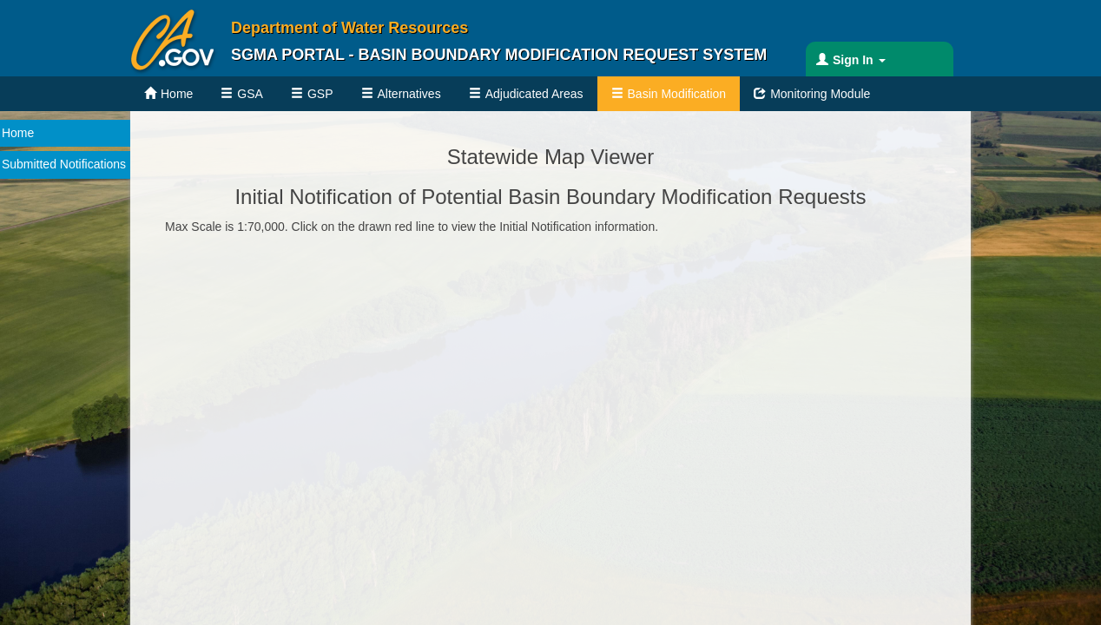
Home (177, 94)
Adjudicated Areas (534, 94)
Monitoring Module (820, 94)
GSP (320, 94)
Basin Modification (677, 94)
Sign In (859, 60)
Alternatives (409, 94)
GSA (250, 94)
